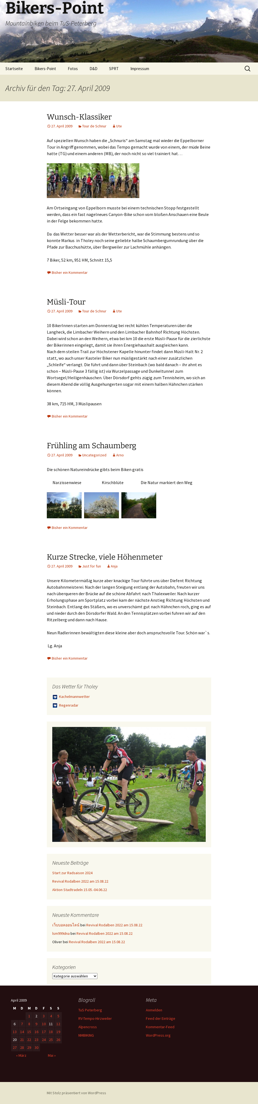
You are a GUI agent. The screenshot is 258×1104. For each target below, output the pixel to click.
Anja (114, 566)
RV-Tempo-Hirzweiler (95, 1018)
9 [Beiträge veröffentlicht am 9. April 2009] (36, 1023)
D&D (93, 68)
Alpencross (87, 1026)
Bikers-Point (45, 68)
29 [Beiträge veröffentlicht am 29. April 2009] (29, 1047)
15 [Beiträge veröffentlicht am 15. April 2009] (29, 1031)
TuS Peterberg (90, 1010)
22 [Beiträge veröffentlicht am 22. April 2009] (29, 1039)
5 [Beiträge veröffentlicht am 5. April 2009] (58, 1016)
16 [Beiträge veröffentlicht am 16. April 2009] (36, 1031)
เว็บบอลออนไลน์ (65, 925)
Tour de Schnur (94, 126)
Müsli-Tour (66, 301)
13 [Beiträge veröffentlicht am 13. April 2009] (15, 1031)
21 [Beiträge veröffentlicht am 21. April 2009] (22, 1039)
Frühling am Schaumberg (91, 445)
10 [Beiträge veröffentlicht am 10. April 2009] (44, 1023)
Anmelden (154, 1010)
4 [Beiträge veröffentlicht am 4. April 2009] (51, 1016)
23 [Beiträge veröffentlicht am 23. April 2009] (36, 1039)
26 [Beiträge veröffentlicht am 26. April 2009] (58, 1039)
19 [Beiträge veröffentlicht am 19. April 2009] (58, 1031)
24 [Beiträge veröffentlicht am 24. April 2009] (44, 1039)
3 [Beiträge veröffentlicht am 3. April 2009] (44, 1016)
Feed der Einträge (160, 1018)
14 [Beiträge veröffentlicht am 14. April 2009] (22, 1031)
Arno (120, 455)
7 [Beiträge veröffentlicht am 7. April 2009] (22, 1023)
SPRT (114, 68)
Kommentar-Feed (160, 1026)
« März (21, 1055)
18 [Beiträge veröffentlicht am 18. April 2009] (51, 1031)
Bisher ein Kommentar (70, 272)
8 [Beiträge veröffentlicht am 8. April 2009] (29, 1023)
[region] (129, 784)
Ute (119, 126)
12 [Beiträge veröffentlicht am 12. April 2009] (58, 1023)
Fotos (73, 68)
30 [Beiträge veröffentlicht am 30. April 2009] (36, 1047)
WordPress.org (158, 1035)
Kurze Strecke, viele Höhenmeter (104, 557)
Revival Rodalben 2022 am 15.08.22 (80, 881)
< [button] (59, 783)
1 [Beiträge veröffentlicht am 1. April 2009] (29, 1016)
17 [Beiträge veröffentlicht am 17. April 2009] (44, 1031)
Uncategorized (94, 455)
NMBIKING (86, 1035)
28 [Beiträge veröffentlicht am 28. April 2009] (22, 1047)
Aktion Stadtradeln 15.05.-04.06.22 (79, 889)
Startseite (14, 68)
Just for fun (91, 566)
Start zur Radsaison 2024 (72, 872)
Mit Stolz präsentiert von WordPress (76, 1092)
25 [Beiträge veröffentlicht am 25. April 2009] (51, 1039)
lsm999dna (61, 933)
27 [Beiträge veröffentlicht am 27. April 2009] (15, 1047)
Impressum (139, 68)
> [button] (199, 783)
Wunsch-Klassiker (79, 116)
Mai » (52, 1055)
